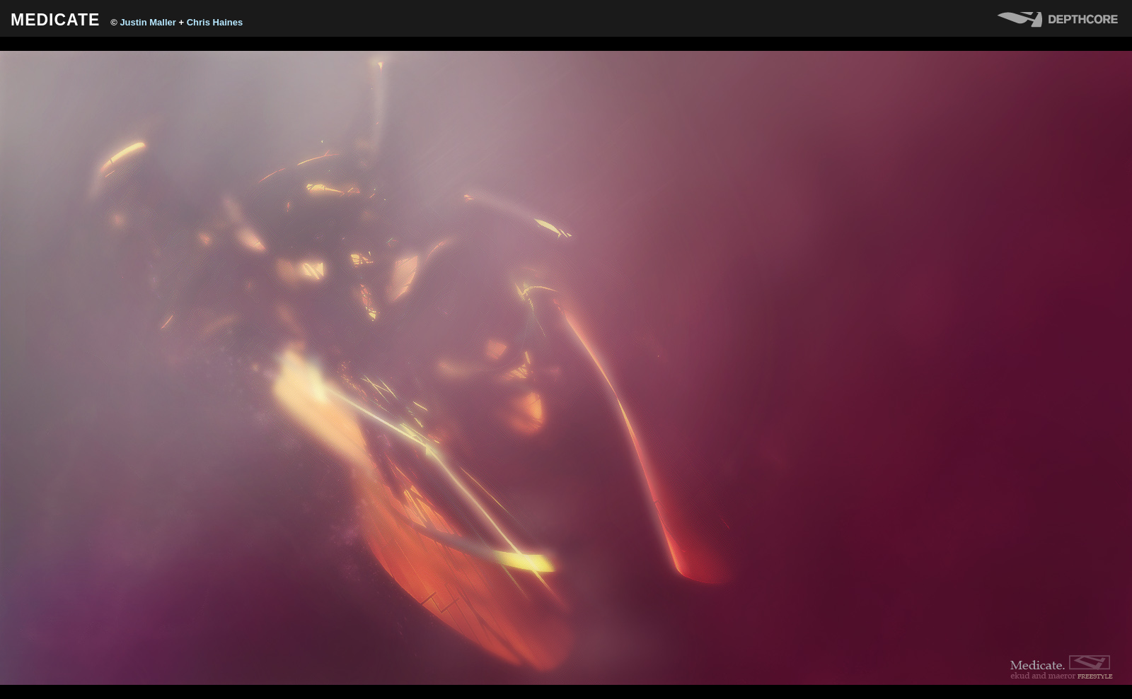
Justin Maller (147, 22)
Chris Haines (215, 22)
